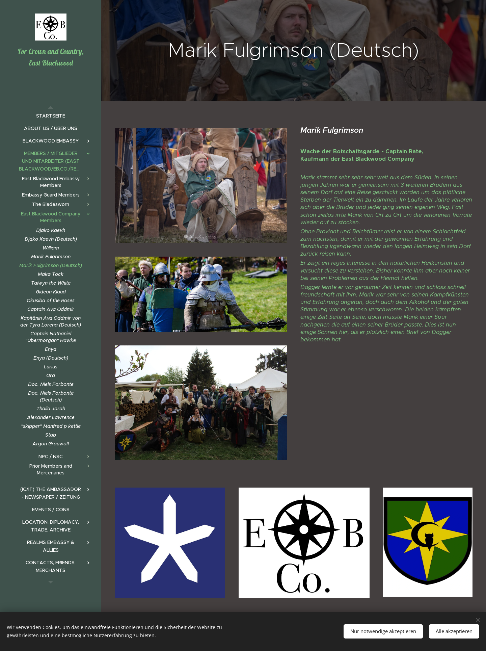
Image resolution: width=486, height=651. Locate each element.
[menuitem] (50, 116)
